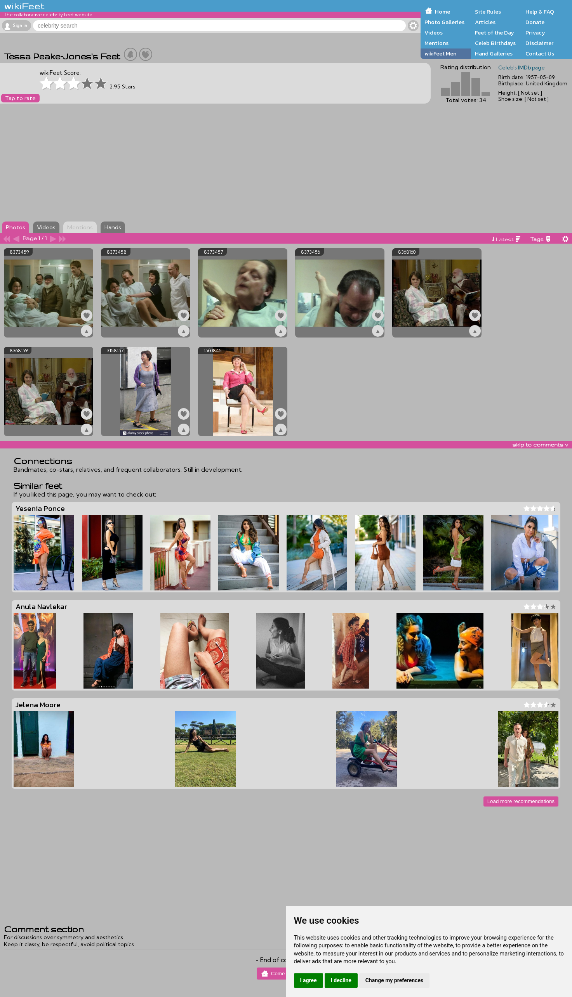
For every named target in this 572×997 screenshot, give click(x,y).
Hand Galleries (494, 53)
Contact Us (539, 53)
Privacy (535, 32)
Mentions (436, 43)
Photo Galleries (444, 22)
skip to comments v (540, 444)
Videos (433, 32)
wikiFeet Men (440, 53)
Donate (534, 22)
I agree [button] (308, 980)
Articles (485, 22)
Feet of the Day (494, 32)
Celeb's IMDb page (521, 67)
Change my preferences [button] (394, 980)
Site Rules (488, 11)
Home (442, 11)
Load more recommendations (521, 801)
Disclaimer (539, 43)
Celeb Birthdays (495, 43)
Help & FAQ (539, 11)
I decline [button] (341, 980)
